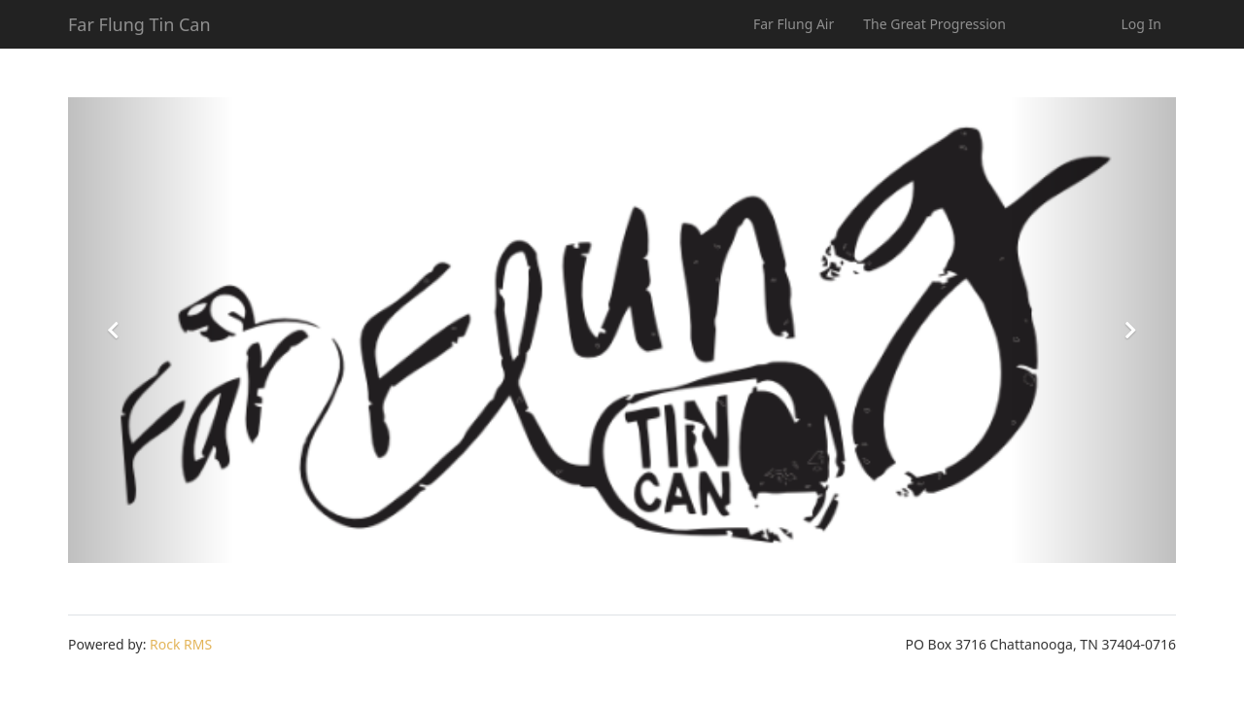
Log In (1141, 24)
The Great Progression (934, 24)
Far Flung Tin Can (139, 24)
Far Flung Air (793, 24)
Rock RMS (181, 644)
